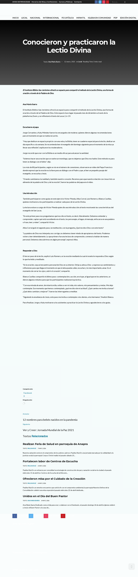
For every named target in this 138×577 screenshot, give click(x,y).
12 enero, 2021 (69, 62)
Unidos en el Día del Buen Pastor (45, 496)
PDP (115, 18)
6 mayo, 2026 (41, 466)
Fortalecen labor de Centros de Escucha (50, 461)
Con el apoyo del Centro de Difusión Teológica (29, 573)
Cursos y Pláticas (66, 2)
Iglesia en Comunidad (99, 18)
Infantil (80, 18)
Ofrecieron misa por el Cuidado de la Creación (54, 478)
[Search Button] (124, 2)
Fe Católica (68, 18)
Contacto (78, 2)
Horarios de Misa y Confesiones (44, 2)
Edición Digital (128, 18)
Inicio (15, 18)
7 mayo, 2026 (41, 448)
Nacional (35, 18)
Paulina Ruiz (32, 448)
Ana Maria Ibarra (54, 62)
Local (24, 18)
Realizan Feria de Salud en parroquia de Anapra (55, 444)
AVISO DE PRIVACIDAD (21, 2)
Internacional (51, 18)
